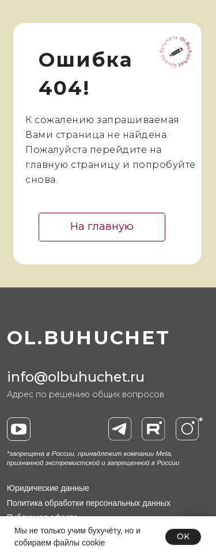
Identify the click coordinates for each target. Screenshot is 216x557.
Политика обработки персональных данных (88, 503)
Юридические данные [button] (48, 488)
